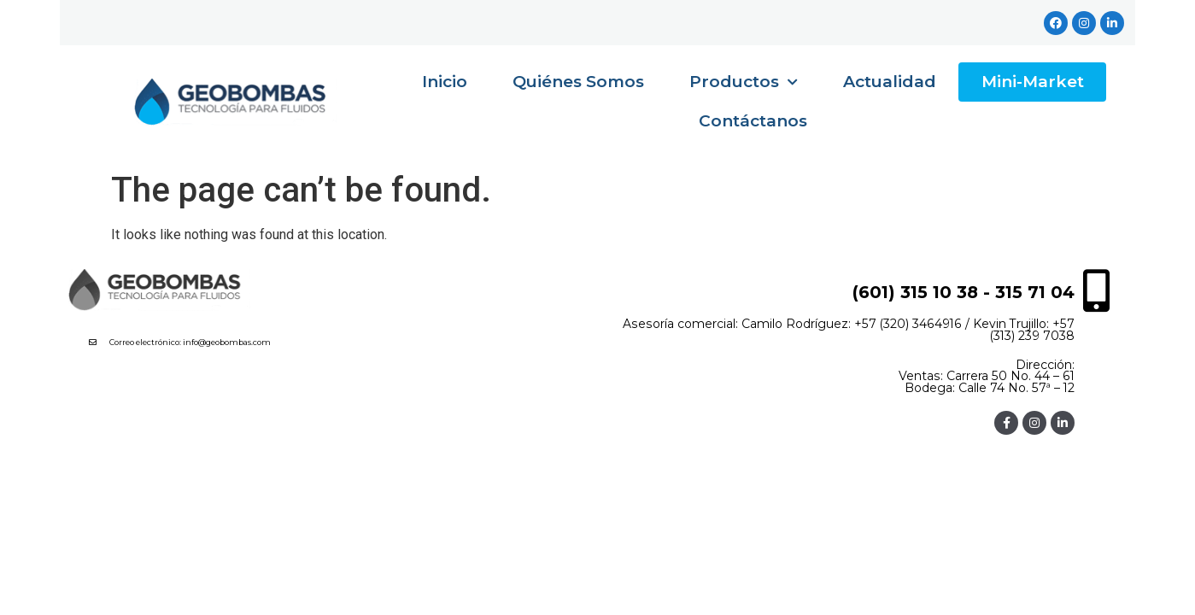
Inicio (444, 81)
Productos (743, 82)
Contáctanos (753, 121)
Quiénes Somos (578, 81)
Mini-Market (1032, 81)
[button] (243, 344)
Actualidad (889, 81)
